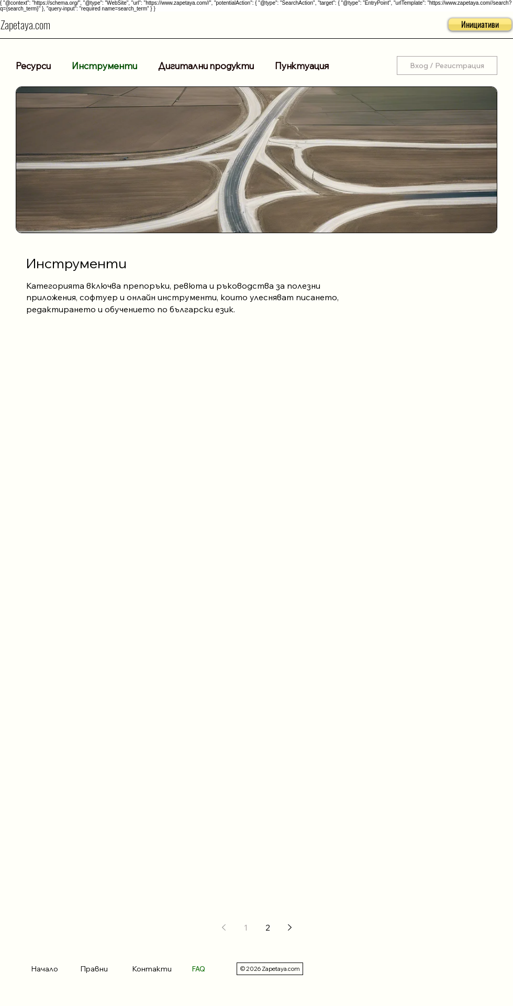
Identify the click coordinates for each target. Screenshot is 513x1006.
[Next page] (289, 927)
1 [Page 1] (246, 927)
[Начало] (50, 969)
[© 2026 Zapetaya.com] (270, 969)
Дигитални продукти (206, 65)
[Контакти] (156, 969)
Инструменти (104, 65)
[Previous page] (223, 927)
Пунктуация (302, 65)
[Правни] (103, 969)
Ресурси (33, 65)
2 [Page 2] (267, 927)
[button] (480, 24)
